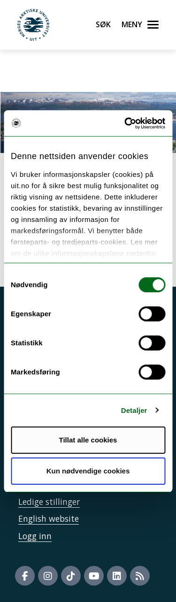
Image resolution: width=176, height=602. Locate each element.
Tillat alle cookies (88, 440)
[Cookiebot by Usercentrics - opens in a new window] (125, 123)
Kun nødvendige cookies (88, 471)
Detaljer (134, 410)
